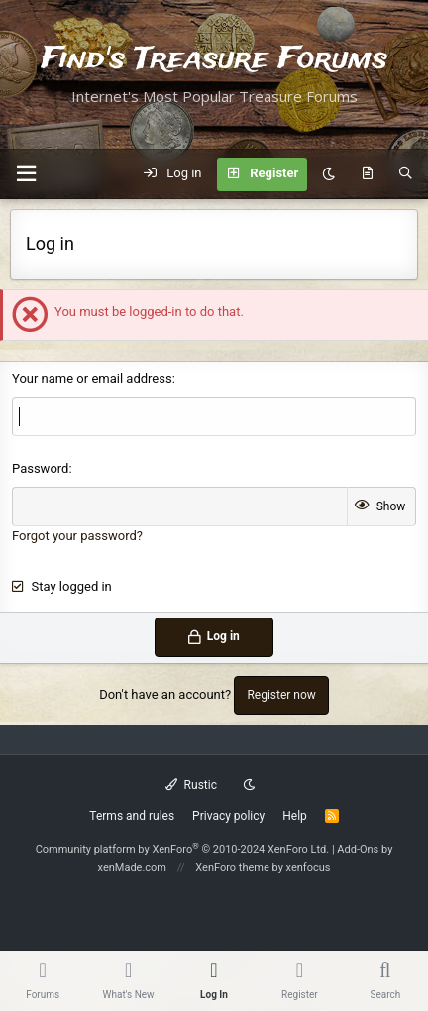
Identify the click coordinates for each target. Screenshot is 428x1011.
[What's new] (367, 174)
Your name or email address (92, 378)
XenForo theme (232, 867)
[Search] (405, 174)
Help (294, 816)
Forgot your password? (77, 535)
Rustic (191, 785)
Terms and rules (131, 816)
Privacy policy (228, 816)
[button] (26, 174)
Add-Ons (357, 849)
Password (40, 468)
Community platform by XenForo (183, 849)
